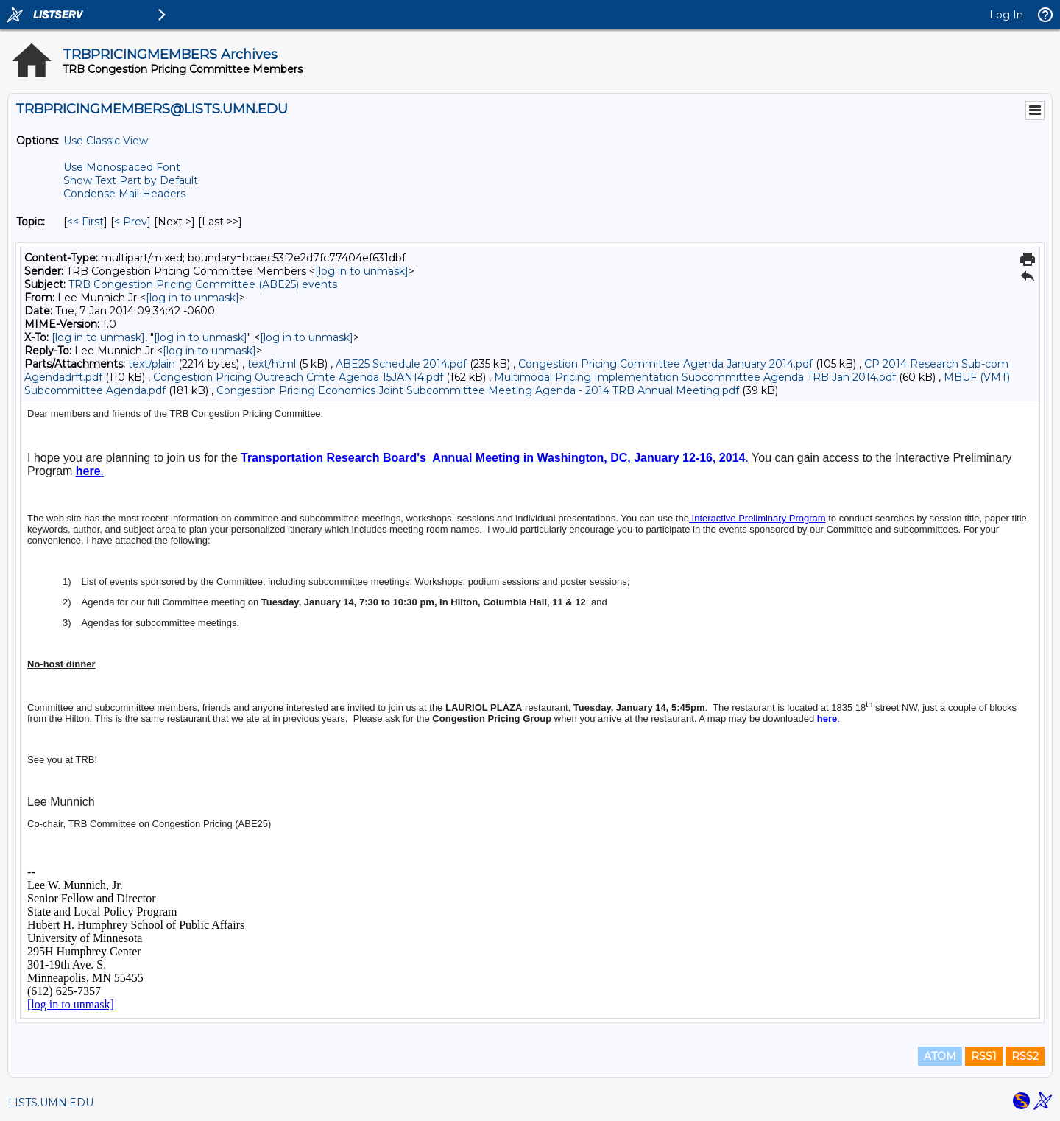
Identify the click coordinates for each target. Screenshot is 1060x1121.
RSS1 (984, 1056)
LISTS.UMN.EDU (50, 1102)
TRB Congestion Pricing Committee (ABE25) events (202, 284)
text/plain (151, 363)
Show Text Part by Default (130, 180)
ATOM (940, 1056)
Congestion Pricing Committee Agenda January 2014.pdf (665, 363)
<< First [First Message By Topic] (85, 221)
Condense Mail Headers (124, 193)
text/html (271, 363)
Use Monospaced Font (121, 167)
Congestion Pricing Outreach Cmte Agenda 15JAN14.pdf (298, 377)
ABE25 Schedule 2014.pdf (401, 363)
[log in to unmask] (362, 271)
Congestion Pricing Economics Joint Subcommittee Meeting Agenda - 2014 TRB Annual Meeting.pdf (477, 390)
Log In (1006, 14)
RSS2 (1025, 1056)
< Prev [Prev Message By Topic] (130, 221)
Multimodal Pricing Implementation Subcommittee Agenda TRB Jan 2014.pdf (695, 377)
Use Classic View (105, 140)
